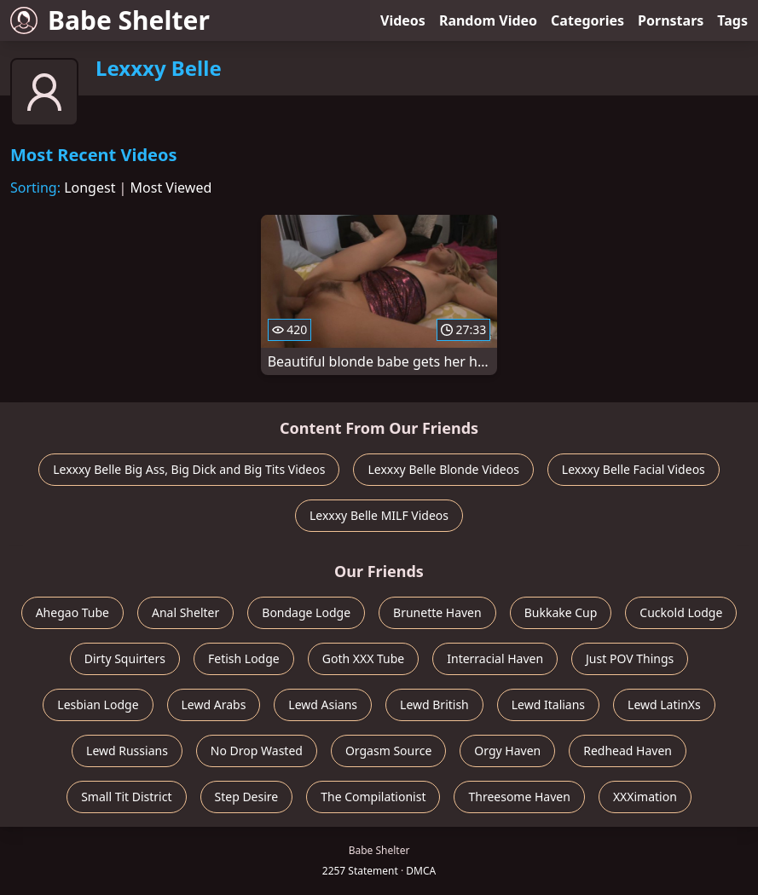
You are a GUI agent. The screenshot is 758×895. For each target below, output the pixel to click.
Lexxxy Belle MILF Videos (379, 515)
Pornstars (670, 20)
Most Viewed (171, 187)
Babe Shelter (110, 20)
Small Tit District (126, 796)
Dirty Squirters (124, 658)
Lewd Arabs (214, 704)
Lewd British (434, 704)
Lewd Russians (127, 750)
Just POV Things (630, 658)
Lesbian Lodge (97, 704)
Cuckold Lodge (680, 612)
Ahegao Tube (72, 612)
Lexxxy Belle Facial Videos (633, 469)
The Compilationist (373, 796)
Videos (402, 20)
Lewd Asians (322, 704)
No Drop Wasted (257, 750)
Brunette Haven (437, 612)
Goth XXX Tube (363, 658)
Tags (732, 20)
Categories (587, 20)
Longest (89, 187)
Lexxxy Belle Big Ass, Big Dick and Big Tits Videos (189, 469)
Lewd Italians (548, 704)
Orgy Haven (507, 750)
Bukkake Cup (561, 612)
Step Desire (247, 796)
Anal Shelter (185, 612)
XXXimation (645, 796)
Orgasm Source (388, 750)
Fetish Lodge (244, 658)
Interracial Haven (495, 658)
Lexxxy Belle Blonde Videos (442, 469)
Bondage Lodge (306, 612)
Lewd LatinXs (664, 704)
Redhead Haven (627, 750)
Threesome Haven (519, 796)
